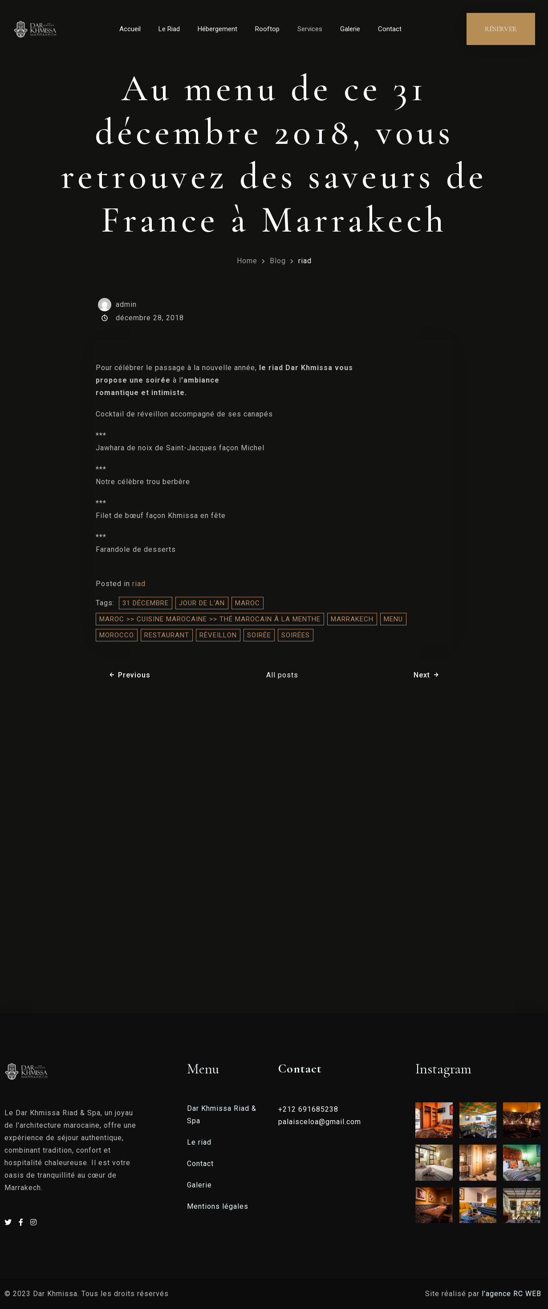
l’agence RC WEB (513, 1293)
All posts (282, 675)
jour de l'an (202, 603)
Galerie (350, 29)
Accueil (130, 29)
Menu (393, 619)
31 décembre (145, 603)
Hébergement (217, 29)
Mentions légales (217, 1206)
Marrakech (352, 619)
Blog (278, 261)
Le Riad (169, 29)
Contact (390, 29)
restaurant (166, 635)
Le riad (199, 1142)
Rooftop (267, 29)
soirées (295, 635)
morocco (116, 635)
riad (305, 261)
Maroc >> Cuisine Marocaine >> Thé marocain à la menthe (210, 619)
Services (309, 29)
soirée (259, 635)
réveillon (218, 635)
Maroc (247, 603)
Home (247, 261)
